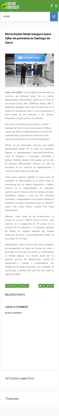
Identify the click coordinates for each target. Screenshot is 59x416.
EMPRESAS (11, 286)
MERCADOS (23, 286)
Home (6, 16)
